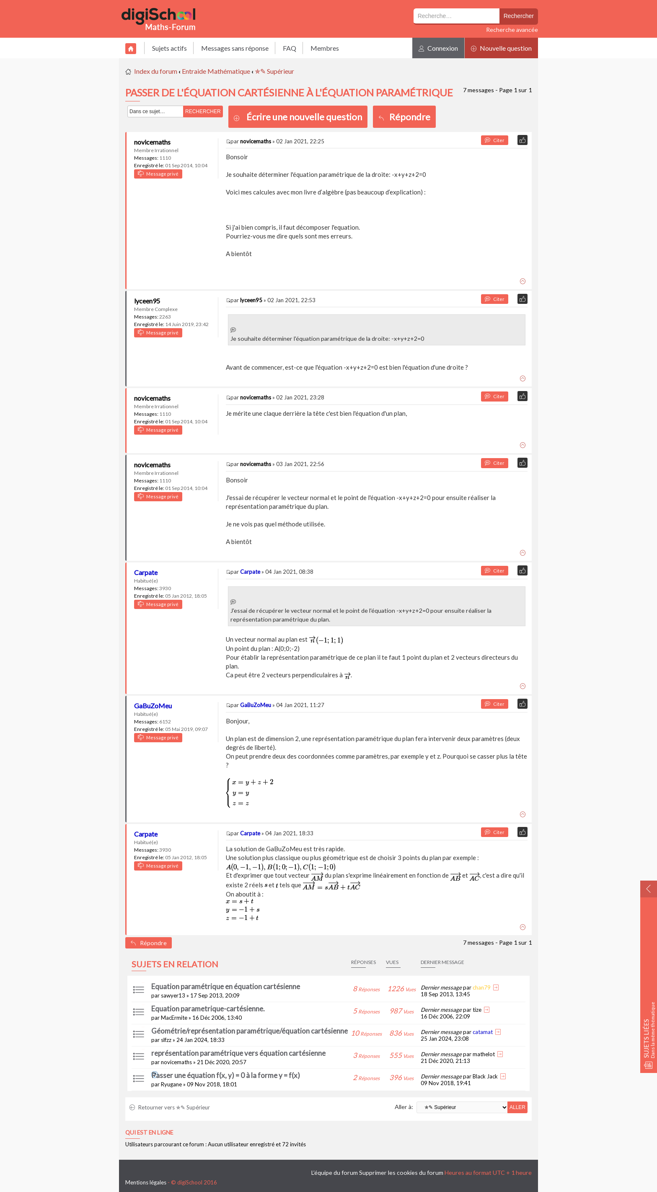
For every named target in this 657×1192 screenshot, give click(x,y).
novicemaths (152, 142)
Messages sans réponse (235, 48)
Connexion (438, 48)
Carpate (146, 572)
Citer (494, 140)
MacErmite (174, 1017)
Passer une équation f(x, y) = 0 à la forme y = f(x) (225, 1075)
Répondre (404, 116)
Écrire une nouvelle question (304, 116)
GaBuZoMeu (153, 706)
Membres (324, 48)
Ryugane (171, 1084)
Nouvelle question (501, 48)
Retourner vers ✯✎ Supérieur (169, 1107)
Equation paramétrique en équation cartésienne (225, 986)
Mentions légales (145, 1182)
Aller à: (404, 1106)
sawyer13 (173, 995)
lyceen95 (147, 301)
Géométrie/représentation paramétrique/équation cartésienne (249, 1030)
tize (477, 1009)
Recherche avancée (512, 29)
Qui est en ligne (149, 1132)
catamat (483, 1032)
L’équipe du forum (334, 1172)
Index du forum (155, 71)
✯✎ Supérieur (274, 71)
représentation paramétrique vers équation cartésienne (238, 1053)
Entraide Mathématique (216, 71)
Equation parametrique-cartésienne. (208, 1008)
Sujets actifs (169, 48)
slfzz (166, 1040)
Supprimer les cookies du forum (401, 1172)
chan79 (482, 987)
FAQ (289, 48)
